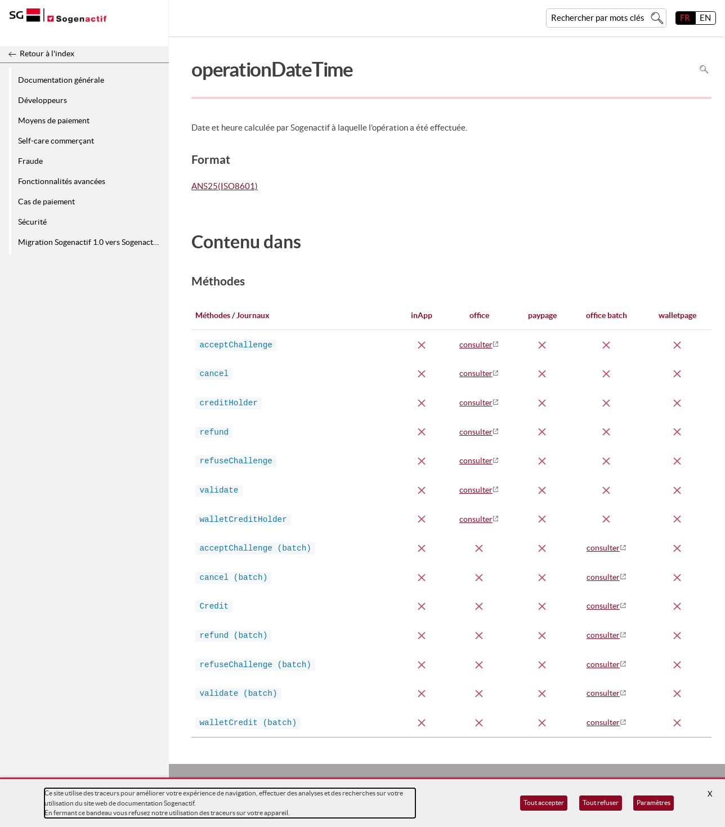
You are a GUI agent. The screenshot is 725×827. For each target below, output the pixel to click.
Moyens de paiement (53, 120)
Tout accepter (543, 802)
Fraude (30, 161)
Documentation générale (61, 79)
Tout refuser (601, 802)
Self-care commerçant (56, 140)
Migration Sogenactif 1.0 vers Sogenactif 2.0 (91, 242)
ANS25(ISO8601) (224, 186)
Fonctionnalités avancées (61, 181)
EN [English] (705, 18)
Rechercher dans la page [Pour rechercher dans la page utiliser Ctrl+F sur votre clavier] (703, 69)
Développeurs (42, 100)
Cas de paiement (46, 201)
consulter (476, 344)
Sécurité (32, 221)
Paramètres (653, 802)
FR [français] (685, 18)
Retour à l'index (47, 53)
